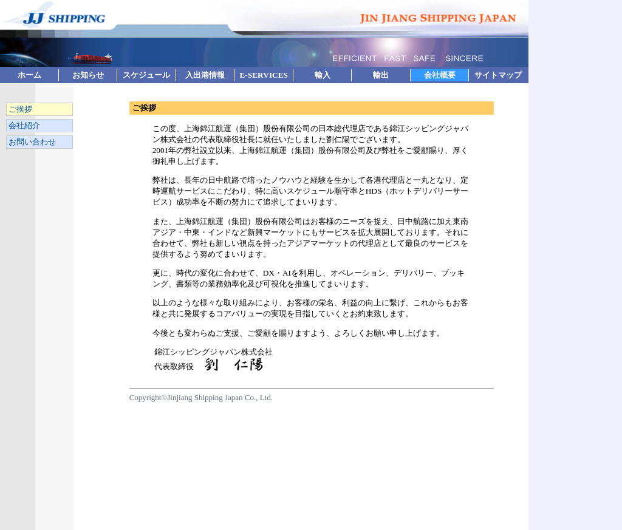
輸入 (322, 75)
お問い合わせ (31, 141)
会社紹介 (23, 125)
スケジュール (146, 75)
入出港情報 (205, 75)
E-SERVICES (263, 75)
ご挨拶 (19, 109)
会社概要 (440, 75)
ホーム (29, 75)
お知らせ (88, 75)
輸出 (381, 75)
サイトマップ (498, 75)
